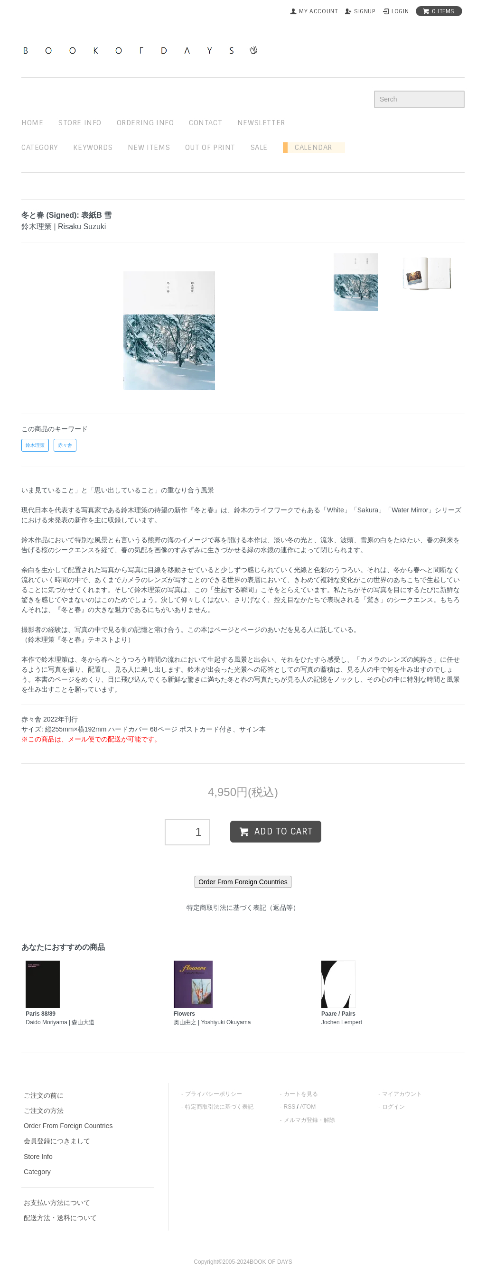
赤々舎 (65, 445)
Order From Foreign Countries (68, 1126)
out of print (210, 147)
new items (149, 147)
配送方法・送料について (60, 1218)
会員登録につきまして (57, 1141)
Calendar (310, 147)
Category (39, 147)
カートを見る (301, 1094)
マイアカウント (402, 1094)
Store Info (38, 1156)
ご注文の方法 (44, 1110)
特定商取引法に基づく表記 (219, 1106)
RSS (290, 1106)
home (32, 123)
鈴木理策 (35, 445)
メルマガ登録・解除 (309, 1120)
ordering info (145, 123)
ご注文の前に (44, 1095)
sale (259, 147)
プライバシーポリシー (213, 1094)
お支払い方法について (57, 1202)
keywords (92, 147)
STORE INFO (80, 123)
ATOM (308, 1106)
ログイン (393, 1106)
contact (205, 123)
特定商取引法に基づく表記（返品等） (243, 907)
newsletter (261, 123)
